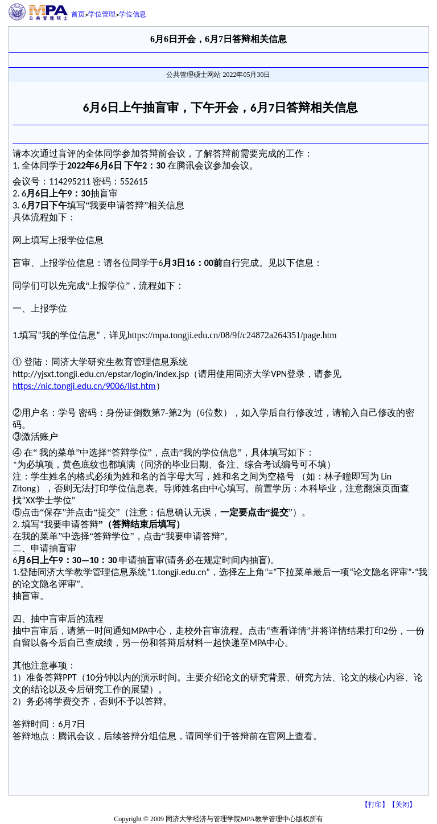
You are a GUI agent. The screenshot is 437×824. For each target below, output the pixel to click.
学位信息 (132, 14)
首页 (78, 14)
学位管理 (102, 14)
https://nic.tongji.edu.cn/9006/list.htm (84, 385)
